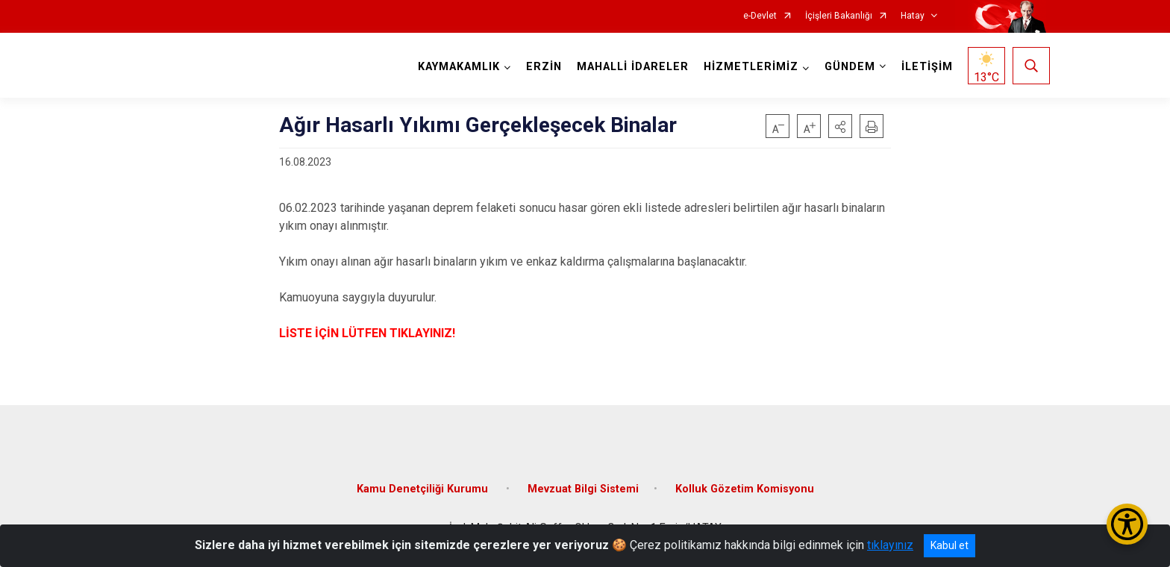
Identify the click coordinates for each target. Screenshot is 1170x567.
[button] (840, 126)
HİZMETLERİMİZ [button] (751, 66)
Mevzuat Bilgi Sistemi (583, 489)
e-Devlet (760, 16)
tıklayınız (890, 545)
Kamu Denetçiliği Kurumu (424, 489)
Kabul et (949, 545)
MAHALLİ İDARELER (633, 66)
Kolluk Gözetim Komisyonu (744, 489)
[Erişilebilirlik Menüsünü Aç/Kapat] (1127, 524)
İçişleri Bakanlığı (838, 16)
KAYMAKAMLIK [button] (459, 66)
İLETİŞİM (927, 66)
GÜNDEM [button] (850, 66)
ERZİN (544, 66)
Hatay (913, 16)
